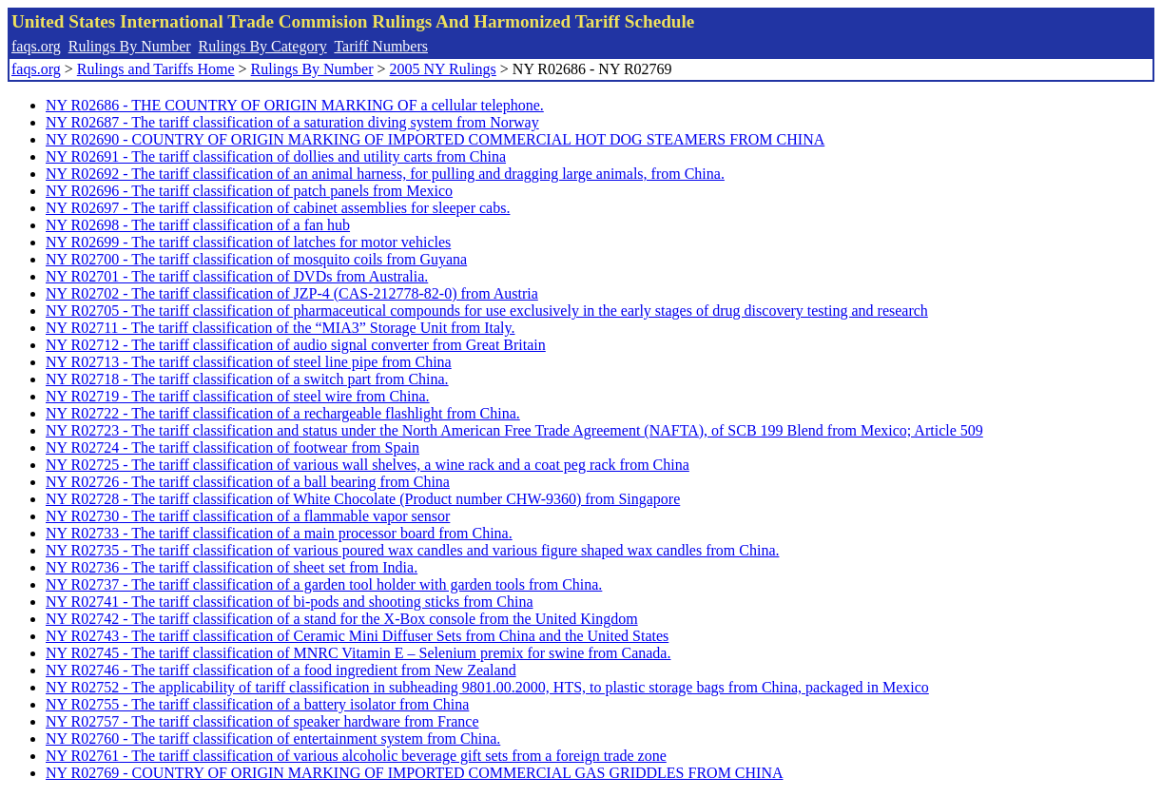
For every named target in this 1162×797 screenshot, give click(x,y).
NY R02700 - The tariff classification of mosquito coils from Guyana (256, 259)
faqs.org (36, 46)
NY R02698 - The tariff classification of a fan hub (198, 225)
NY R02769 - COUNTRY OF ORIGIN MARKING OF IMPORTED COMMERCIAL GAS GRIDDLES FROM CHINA (415, 773)
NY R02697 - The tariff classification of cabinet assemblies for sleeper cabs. (278, 208)
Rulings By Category (263, 46)
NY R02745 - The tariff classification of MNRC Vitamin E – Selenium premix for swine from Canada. (358, 653)
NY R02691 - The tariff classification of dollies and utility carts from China (276, 156)
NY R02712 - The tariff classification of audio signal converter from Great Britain (296, 345)
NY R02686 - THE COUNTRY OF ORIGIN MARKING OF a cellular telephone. (295, 105)
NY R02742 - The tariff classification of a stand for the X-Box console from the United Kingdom (342, 619)
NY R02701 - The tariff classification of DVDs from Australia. (237, 276)
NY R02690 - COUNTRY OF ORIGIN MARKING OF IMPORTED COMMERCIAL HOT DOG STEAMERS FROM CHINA (435, 139)
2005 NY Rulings (443, 69)
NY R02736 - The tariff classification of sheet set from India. (231, 567)
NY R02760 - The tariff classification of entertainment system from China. (273, 738)
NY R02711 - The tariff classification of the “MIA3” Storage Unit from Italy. (280, 328)
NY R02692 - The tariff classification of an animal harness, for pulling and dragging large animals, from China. (385, 173)
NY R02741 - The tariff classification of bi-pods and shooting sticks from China (289, 601)
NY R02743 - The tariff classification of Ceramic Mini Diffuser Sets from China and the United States (357, 636)
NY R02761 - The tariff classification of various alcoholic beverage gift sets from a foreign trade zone (356, 756)
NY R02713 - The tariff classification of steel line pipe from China (249, 362)
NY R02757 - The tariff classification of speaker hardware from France (262, 721)
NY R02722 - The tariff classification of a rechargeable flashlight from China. (283, 413)
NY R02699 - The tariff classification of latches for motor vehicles (248, 242)
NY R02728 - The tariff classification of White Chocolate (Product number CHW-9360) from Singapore (363, 499)
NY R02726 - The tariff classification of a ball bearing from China (248, 482)
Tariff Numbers (381, 46)
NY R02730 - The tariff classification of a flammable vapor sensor (248, 516)
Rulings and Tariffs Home (156, 69)
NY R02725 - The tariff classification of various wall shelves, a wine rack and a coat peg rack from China (367, 465)
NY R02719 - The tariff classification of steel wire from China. (238, 396)
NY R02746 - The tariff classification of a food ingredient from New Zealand (281, 670)
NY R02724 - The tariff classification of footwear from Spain (232, 447)
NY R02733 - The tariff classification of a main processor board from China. (279, 533)
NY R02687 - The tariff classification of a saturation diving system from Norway (292, 122)
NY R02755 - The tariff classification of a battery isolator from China (257, 704)
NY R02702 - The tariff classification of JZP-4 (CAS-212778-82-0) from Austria (292, 293)
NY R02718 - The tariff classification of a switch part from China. (247, 379)
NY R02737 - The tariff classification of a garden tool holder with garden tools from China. (324, 584)
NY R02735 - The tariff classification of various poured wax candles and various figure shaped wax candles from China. (412, 550)
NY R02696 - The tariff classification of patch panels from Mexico (249, 191)
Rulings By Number (129, 46)
